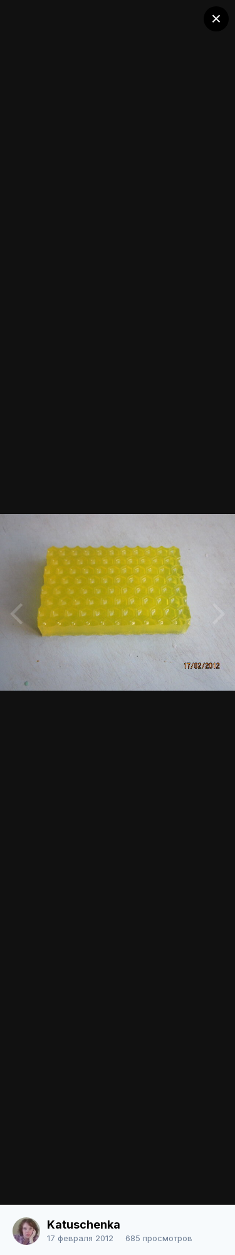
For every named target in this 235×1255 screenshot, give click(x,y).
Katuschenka (83, 1224)
